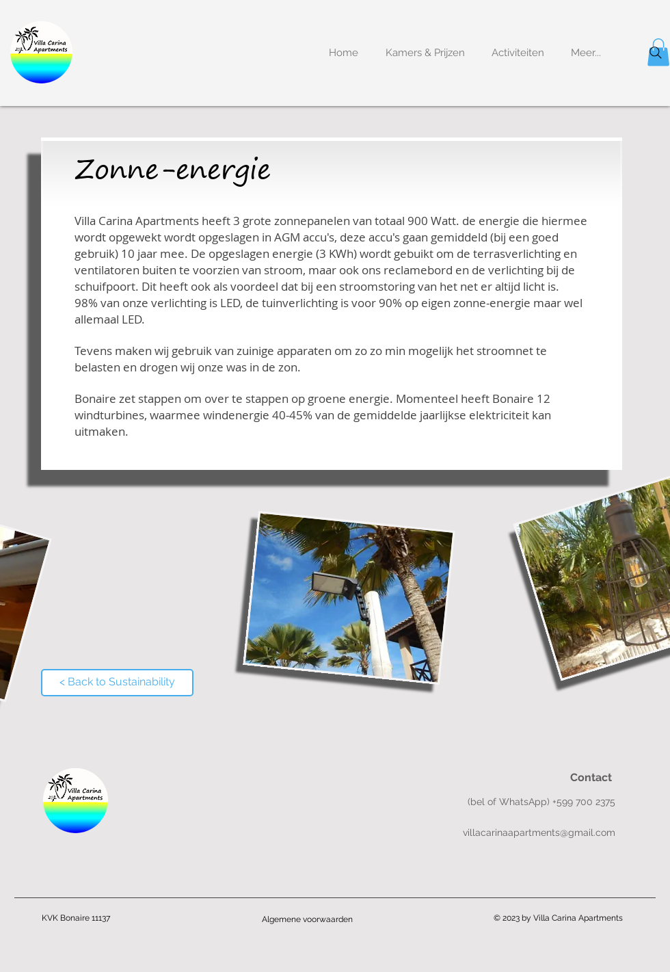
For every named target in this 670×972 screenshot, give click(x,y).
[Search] (655, 52)
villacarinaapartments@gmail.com (539, 832)
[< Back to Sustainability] (117, 682)
